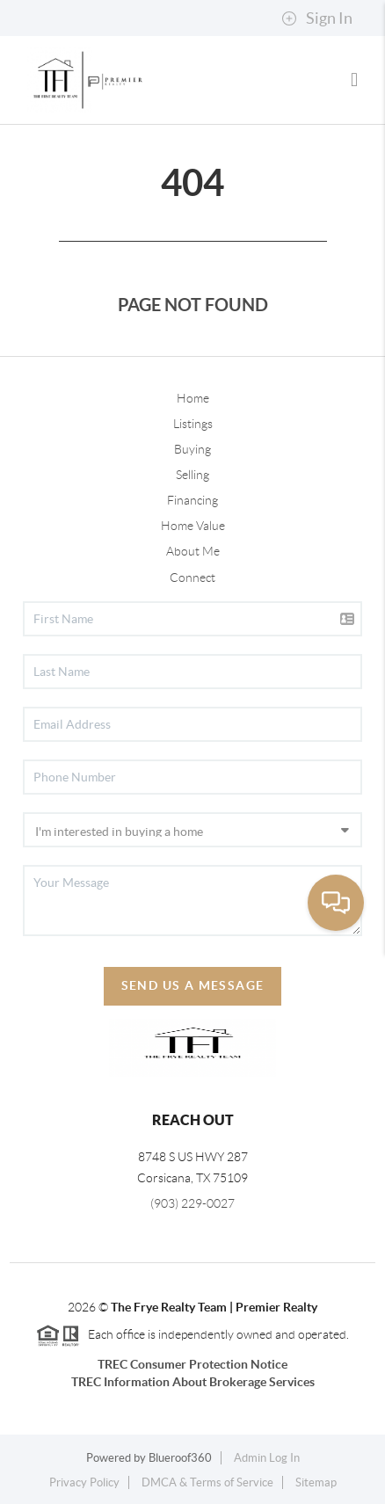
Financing (192, 500)
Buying (192, 449)
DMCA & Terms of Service (207, 1482)
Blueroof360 (180, 1457)
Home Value (193, 526)
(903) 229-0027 (192, 1203)
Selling (192, 475)
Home (193, 398)
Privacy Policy (84, 1482)
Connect (192, 577)
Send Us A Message (193, 985)
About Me (193, 551)
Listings (193, 424)
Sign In (316, 18)
